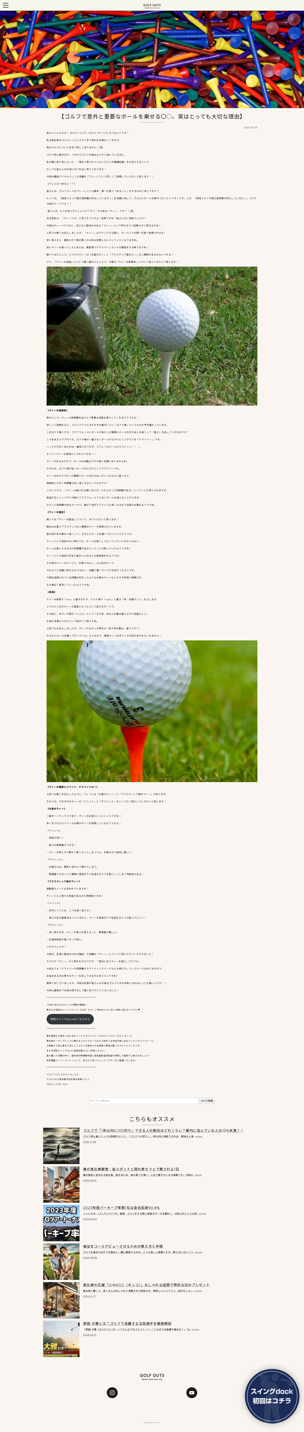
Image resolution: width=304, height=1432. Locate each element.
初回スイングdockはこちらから (70, 1019)
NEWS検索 (207, 1100)
